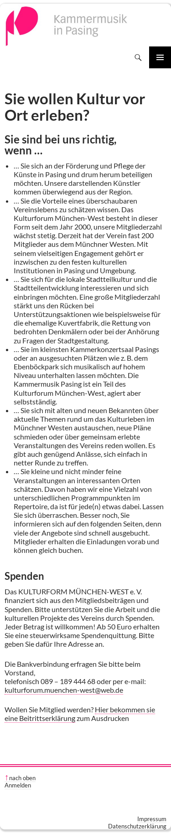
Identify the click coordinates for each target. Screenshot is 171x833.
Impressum (151, 819)
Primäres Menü (160, 57)
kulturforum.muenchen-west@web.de (64, 689)
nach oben (22, 778)
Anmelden (18, 785)
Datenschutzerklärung (137, 826)
